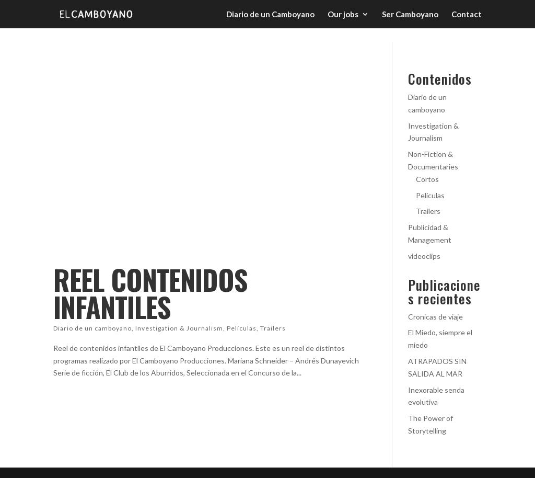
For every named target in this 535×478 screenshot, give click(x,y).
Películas (242, 328)
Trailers (273, 328)
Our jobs (343, 14)
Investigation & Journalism (179, 328)
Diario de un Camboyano (270, 14)
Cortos (427, 179)
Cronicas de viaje (435, 316)
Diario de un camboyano (92, 328)
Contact (466, 14)
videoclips (424, 256)
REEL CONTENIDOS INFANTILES (150, 293)
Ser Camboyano (410, 14)
